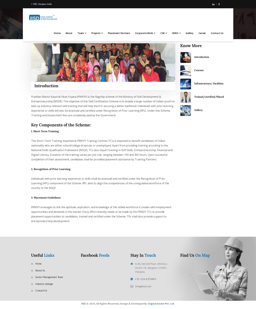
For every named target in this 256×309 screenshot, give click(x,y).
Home (57, 33)
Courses (199, 70)
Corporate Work (144, 33)
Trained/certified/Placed (209, 96)
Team (80, 33)
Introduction (201, 57)
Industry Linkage (44, 283)
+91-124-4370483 (145, 278)
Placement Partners (119, 33)
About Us (40, 270)
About (68, 33)
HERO (175, 33)
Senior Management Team (49, 276)
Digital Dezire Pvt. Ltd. (161, 303)
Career (202, 33)
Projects (95, 33)
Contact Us (217, 33)
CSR (162, 33)
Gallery (189, 33)
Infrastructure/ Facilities (209, 83)
